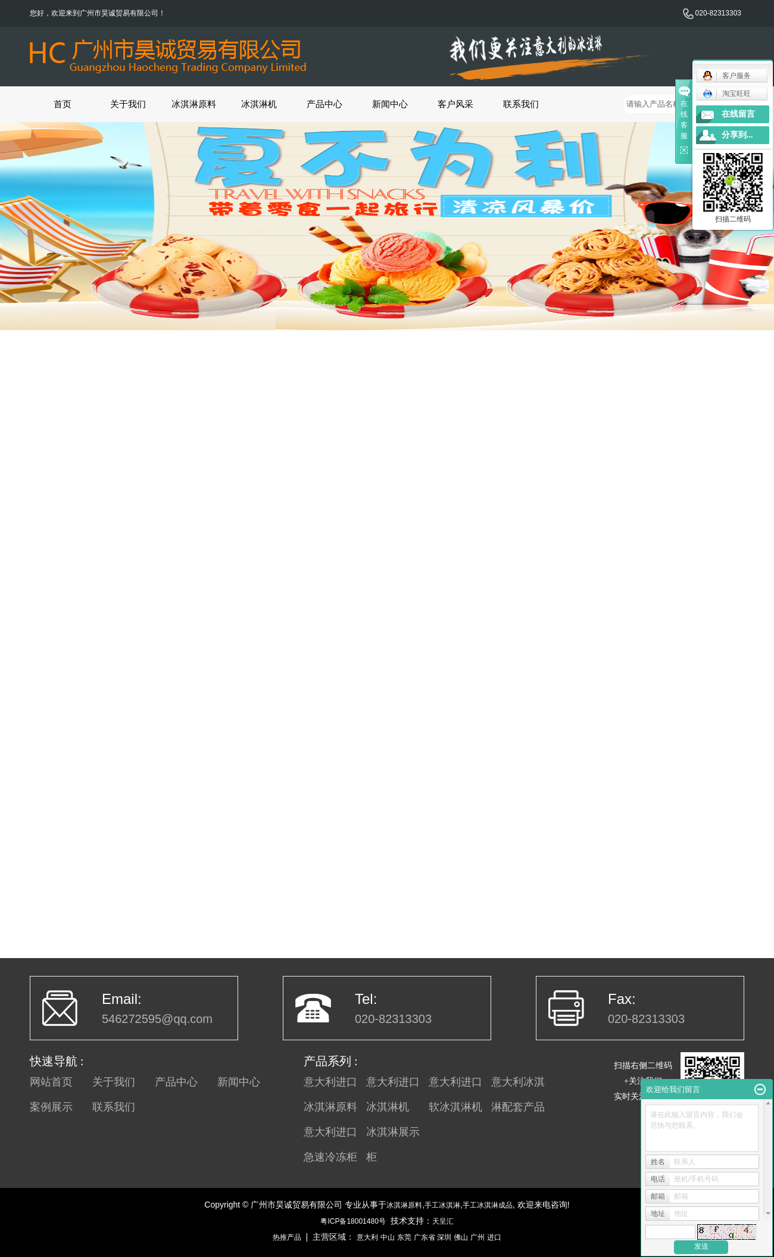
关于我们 (128, 104)
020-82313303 (711, 13)
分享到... (737, 134)
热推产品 (287, 1237)
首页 (62, 104)
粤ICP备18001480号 (352, 1221)
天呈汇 (443, 1221)
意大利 (367, 1237)
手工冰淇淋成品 (488, 1205)
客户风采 (455, 104)
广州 (477, 1237)
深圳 (444, 1237)
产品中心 (324, 104)
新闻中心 (390, 104)
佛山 (461, 1237)
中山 (387, 1237)
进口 (494, 1237)
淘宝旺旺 (727, 93)
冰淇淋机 (259, 104)
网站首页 (51, 1082)
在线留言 (738, 114)
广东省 (424, 1237)
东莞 (404, 1237)
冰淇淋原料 (193, 104)
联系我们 (521, 104)
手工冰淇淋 (442, 1205)
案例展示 (51, 1107)
